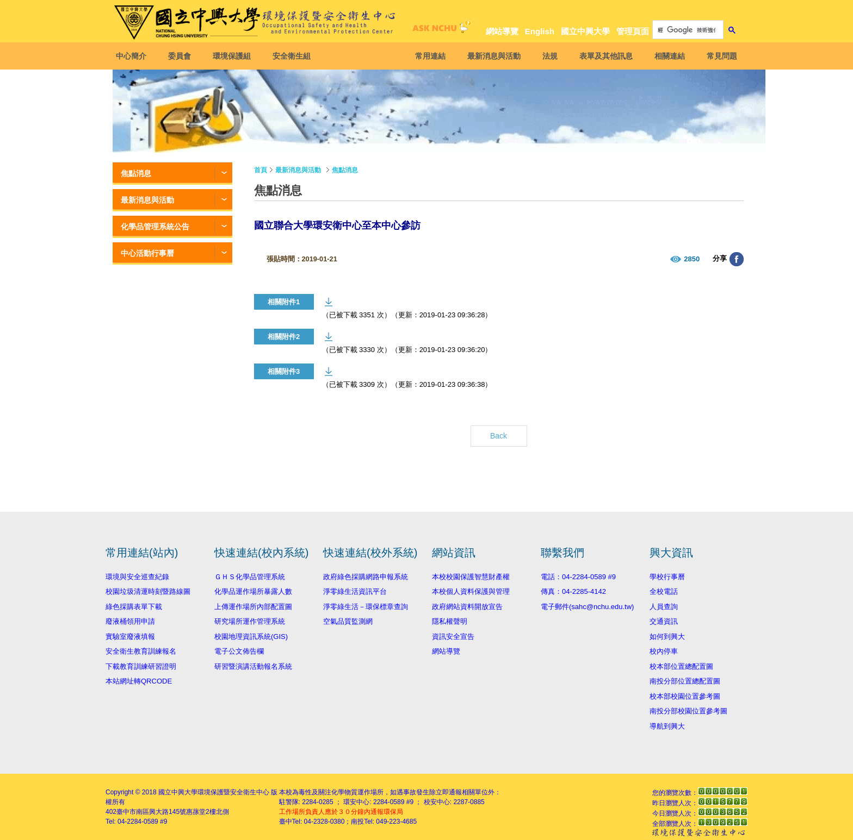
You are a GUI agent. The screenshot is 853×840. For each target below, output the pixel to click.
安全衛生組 (295, 56)
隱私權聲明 (449, 621)
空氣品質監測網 (348, 621)
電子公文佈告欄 (239, 651)
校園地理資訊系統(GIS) (251, 636)
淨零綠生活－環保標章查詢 (365, 607)
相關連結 (666, 56)
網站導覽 (502, 31)
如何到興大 (667, 636)
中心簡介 (134, 56)
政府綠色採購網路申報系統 (365, 577)
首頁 (260, 170)
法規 (546, 56)
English (539, 31)
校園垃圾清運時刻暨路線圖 (148, 591)
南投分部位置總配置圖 (685, 681)
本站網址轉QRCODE (139, 681)
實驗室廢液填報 (130, 636)
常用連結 (427, 56)
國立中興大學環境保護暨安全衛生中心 (213, 792)
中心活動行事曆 (147, 253)
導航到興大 (667, 726)
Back (498, 435)
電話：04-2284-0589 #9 (578, 577)
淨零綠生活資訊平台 (355, 591)
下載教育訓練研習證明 (141, 666)
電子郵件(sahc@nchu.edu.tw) (587, 607)
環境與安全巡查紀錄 (137, 577)
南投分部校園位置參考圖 (688, 711)
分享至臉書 (737, 259)
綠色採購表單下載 (134, 607)
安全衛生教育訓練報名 (141, 651)
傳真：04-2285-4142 (573, 591)
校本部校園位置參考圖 (685, 696)
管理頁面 (632, 31)
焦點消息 (136, 173)
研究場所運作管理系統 (249, 621)
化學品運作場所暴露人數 (253, 591)
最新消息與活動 (490, 56)
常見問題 (718, 56)
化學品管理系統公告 (155, 226)
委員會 (182, 56)
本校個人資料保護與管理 (471, 591)
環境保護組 (235, 56)
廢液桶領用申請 (130, 621)
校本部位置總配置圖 (681, 666)
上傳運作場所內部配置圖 (253, 607)
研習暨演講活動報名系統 (253, 666)
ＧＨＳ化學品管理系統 (249, 577)
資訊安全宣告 (453, 636)
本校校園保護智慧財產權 (471, 577)
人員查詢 (664, 607)
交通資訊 (664, 621)
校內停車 (664, 651)
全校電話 (664, 591)
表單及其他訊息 (602, 56)
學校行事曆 (667, 577)
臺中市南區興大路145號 (151, 812)
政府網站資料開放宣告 (467, 607)
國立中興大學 (585, 31)
